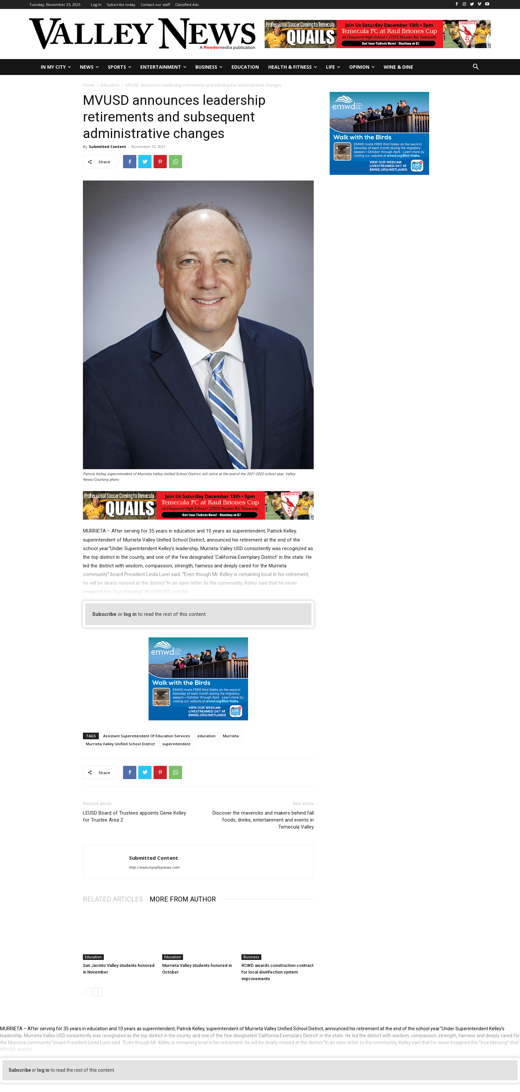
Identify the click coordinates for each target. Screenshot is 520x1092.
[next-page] (98, 992)
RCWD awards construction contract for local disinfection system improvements (277, 972)
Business (251, 957)
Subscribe (104, 614)
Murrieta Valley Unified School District (120, 743)
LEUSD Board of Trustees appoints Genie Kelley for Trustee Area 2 (134, 816)
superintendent (176, 743)
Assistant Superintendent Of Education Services (146, 735)
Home (89, 85)
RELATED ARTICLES (113, 899)
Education (110, 85)
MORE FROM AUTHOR (183, 899)
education (206, 735)
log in (130, 614)
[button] (476, 67)
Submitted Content (107, 146)
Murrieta (231, 735)
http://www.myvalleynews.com (154, 867)
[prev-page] (87, 992)
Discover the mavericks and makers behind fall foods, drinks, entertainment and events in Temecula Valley (263, 820)
